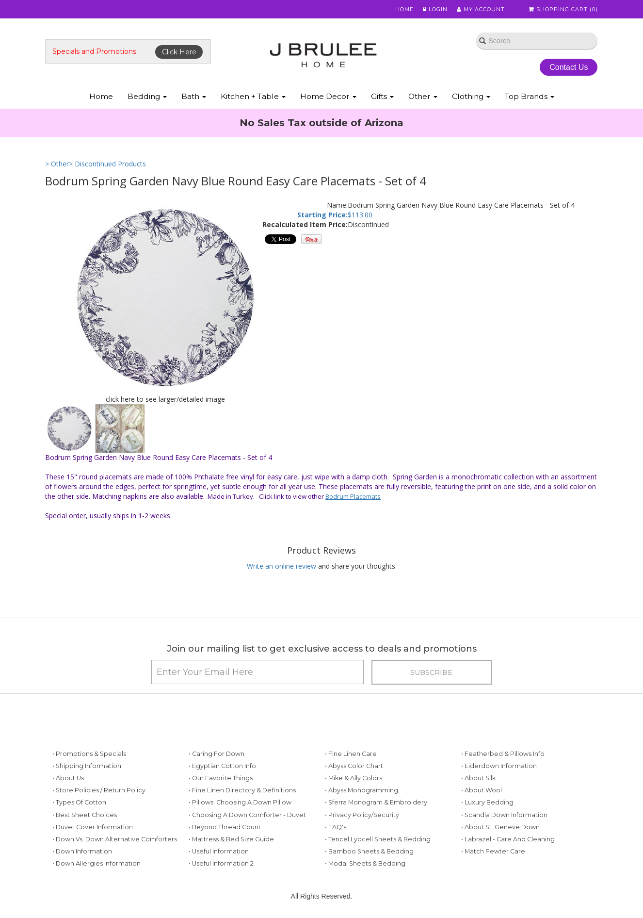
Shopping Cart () (563, 9)
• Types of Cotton (79, 802)
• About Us (68, 778)
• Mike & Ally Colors (353, 778)
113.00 (362, 214)
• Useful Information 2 (221, 863)
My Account (481, 9)
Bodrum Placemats (353, 496)
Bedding (147, 96)
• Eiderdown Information (499, 766)
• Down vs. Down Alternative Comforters (114, 839)
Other (422, 96)
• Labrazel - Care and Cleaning (508, 839)
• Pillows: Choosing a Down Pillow (240, 802)
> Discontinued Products (107, 163)
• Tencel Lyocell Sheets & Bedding (378, 839)
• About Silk (478, 778)
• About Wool (481, 790)
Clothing (471, 96)
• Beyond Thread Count (225, 827)
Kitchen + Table (253, 96)
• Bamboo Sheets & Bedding (369, 851)
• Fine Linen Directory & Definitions (242, 790)
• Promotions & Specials (89, 753)
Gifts (382, 96)
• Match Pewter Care (493, 851)
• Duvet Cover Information (92, 827)
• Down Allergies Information (96, 863)
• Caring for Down (216, 753)
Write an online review (281, 566)
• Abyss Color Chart (354, 766)
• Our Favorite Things (221, 778)
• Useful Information (219, 851)
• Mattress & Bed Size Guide (231, 839)
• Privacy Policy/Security (362, 815)
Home (405, 9)
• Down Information (82, 851)
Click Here (179, 52)
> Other (57, 163)
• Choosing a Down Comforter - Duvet (247, 815)
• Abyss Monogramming (361, 790)
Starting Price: (322, 214)
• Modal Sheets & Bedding (365, 863)
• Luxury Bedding (487, 802)
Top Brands (529, 96)
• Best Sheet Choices (84, 815)
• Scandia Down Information (504, 815)
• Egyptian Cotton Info (222, 766)
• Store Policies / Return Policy (98, 790)
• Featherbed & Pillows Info (503, 753)
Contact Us (568, 67)
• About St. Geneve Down (500, 827)
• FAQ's (335, 827)
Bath (193, 96)
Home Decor (328, 96)
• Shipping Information (86, 766)
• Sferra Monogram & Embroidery (376, 802)
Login (435, 9)
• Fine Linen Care (351, 753)
